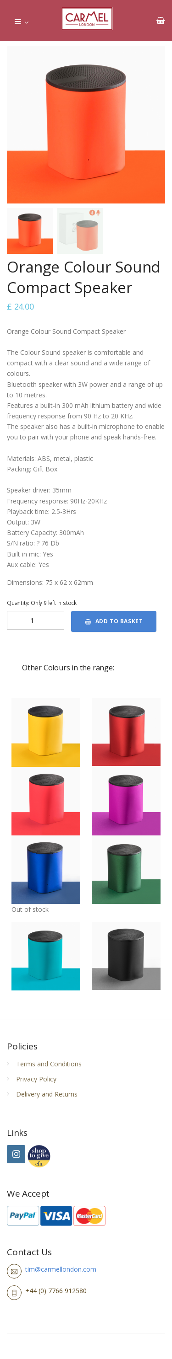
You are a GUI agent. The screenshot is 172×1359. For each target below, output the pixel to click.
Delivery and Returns (47, 1094)
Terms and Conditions (49, 1063)
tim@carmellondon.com (60, 1269)
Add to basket (114, 621)
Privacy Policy (36, 1079)
